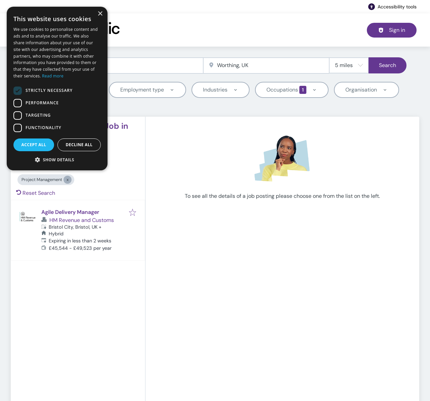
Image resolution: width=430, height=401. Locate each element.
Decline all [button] (79, 145)
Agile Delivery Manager (70, 212)
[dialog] (57, 88)
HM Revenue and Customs (81, 220)
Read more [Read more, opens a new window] (52, 76)
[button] (57, 160)
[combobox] (113, 65)
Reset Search (35, 192)
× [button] (99, 13)
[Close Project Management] (67, 180)
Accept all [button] (34, 145)
